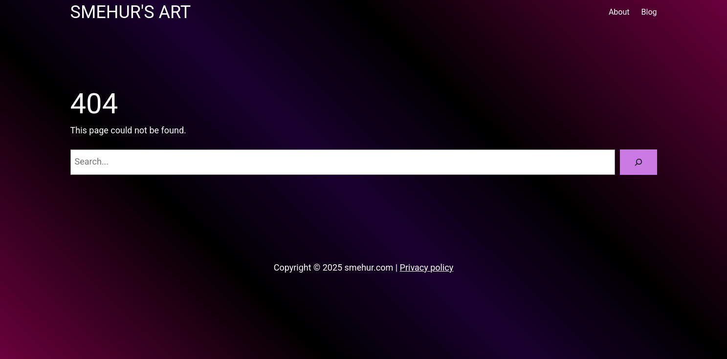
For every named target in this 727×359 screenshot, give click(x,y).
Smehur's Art (130, 12)
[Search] (638, 162)
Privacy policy (427, 267)
